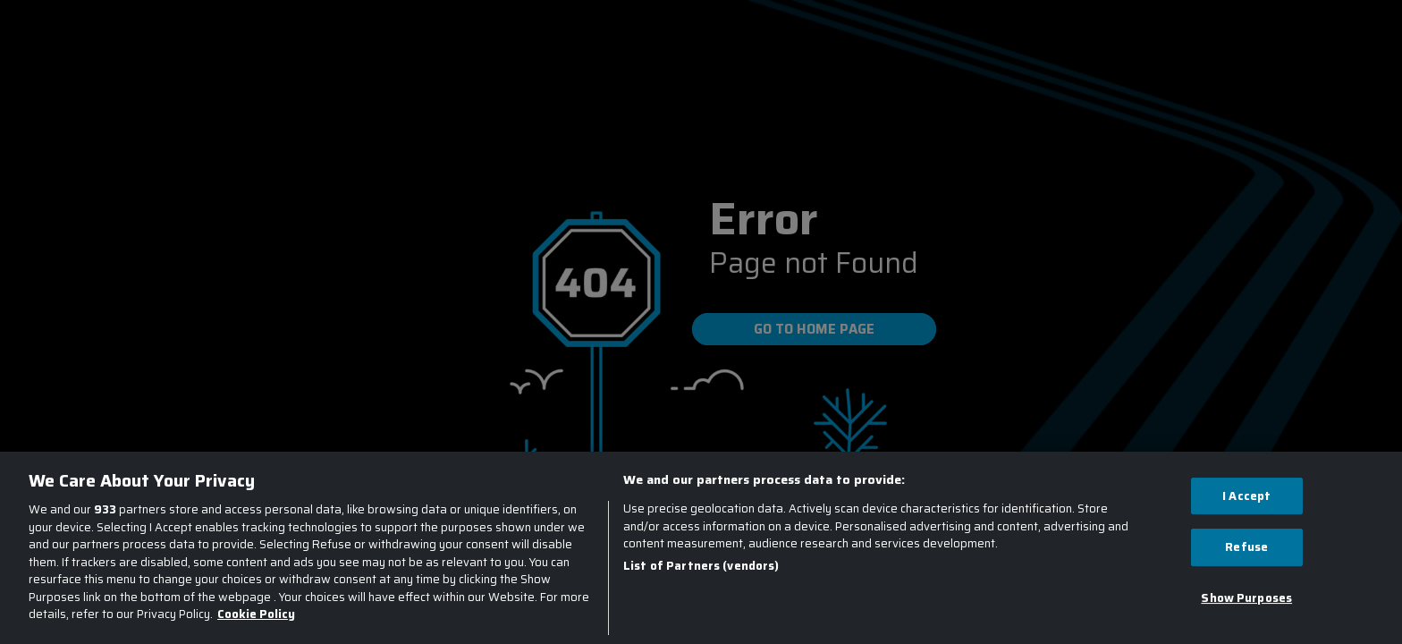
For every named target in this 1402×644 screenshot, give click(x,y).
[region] (701, 548)
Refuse (1246, 547)
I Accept (1246, 496)
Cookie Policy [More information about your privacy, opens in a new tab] (256, 614)
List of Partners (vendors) (701, 566)
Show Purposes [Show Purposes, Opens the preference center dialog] (1246, 598)
